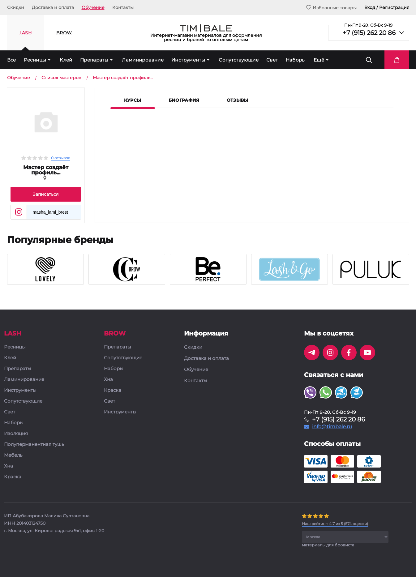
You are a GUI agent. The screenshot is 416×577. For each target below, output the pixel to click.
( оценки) (335, 523)
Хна (8, 466)
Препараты (94, 60)
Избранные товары (331, 7)
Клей (66, 60)
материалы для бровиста (328, 544)
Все (11, 60)
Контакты (123, 7)
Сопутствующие (239, 60)
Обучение (93, 7)
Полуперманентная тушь (34, 444)
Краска (12, 477)
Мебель (13, 455)
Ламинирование (143, 60)
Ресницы (35, 60)
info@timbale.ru (332, 426)
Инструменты (188, 60)
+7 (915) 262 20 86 (369, 33)
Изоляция (16, 433)
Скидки (15, 7)
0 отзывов (60, 158)
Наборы (296, 60)
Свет (272, 60)
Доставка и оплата (53, 7)
